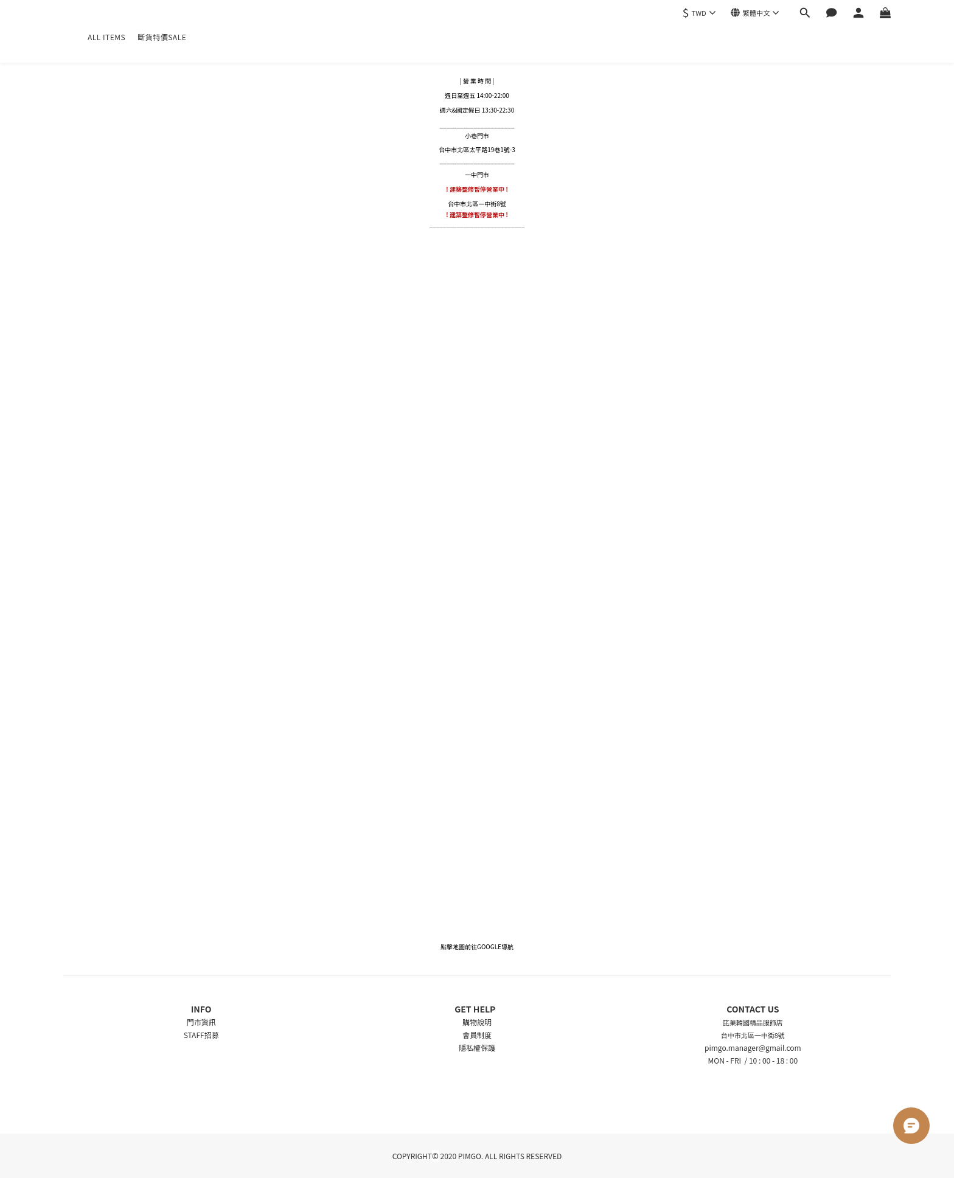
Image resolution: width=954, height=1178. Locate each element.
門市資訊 (201, 1022)
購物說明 (477, 1022)
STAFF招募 (201, 1035)
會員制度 (477, 1035)
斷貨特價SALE (162, 37)
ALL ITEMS (106, 37)
